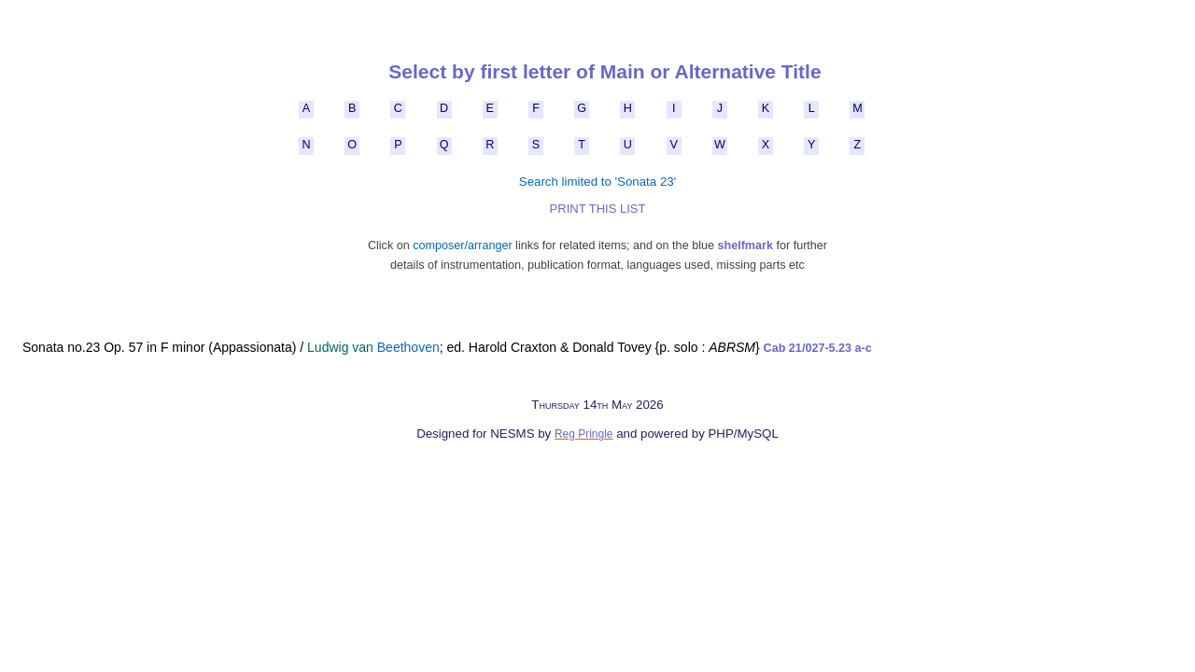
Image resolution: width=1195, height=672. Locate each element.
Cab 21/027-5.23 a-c (818, 348)
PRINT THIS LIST (598, 209)
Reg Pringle (584, 434)
